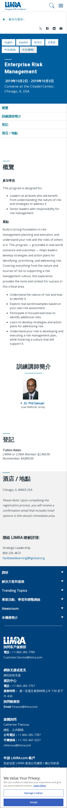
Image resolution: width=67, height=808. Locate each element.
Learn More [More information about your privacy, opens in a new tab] (39, 787)
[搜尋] (51, 5)
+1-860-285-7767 (23, 686)
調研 (5, 572)
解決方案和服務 (18, 19)
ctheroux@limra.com (17, 745)
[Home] (4, 19)
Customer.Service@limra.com (23, 657)
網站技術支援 (12, 675)
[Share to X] (40, 29)
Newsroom (10, 608)
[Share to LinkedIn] (54, 29)
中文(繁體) (28, 49)
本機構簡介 (10, 617)
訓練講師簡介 (11, 116)
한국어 (38, 42)
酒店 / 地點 (10, 133)
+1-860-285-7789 (23, 652)
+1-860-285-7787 (29, 735)
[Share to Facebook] (47, 29)
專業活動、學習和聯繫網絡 (21, 599)
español (23, 42)
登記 (5, 124)
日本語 (51, 42)
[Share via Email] (61, 29)
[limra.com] (15, 5)
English (8, 42)
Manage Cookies (33, 794)
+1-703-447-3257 (29, 740)
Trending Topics (14, 590)
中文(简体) (10, 49)
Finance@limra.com (25, 707)
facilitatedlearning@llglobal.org (24, 558)
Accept (33, 803)
